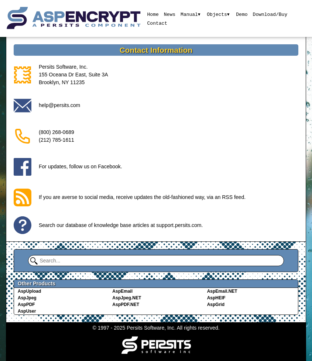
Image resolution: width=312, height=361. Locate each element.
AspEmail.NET (222, 291)
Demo (242, 14)
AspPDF (26, 304)
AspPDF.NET (125, 304)
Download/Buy (270, 14)
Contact (157, 23)
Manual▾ (190, 14)
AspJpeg (27, 297)
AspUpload (29, 291)
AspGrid (215, 304)
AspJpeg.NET (126, 297)
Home (152, 14)
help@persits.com (59, 105)
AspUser (27, 311)
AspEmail (122, 291)
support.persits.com (178, 225)
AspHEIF (216, 297)
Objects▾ (218, 14)
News (169, 14)
